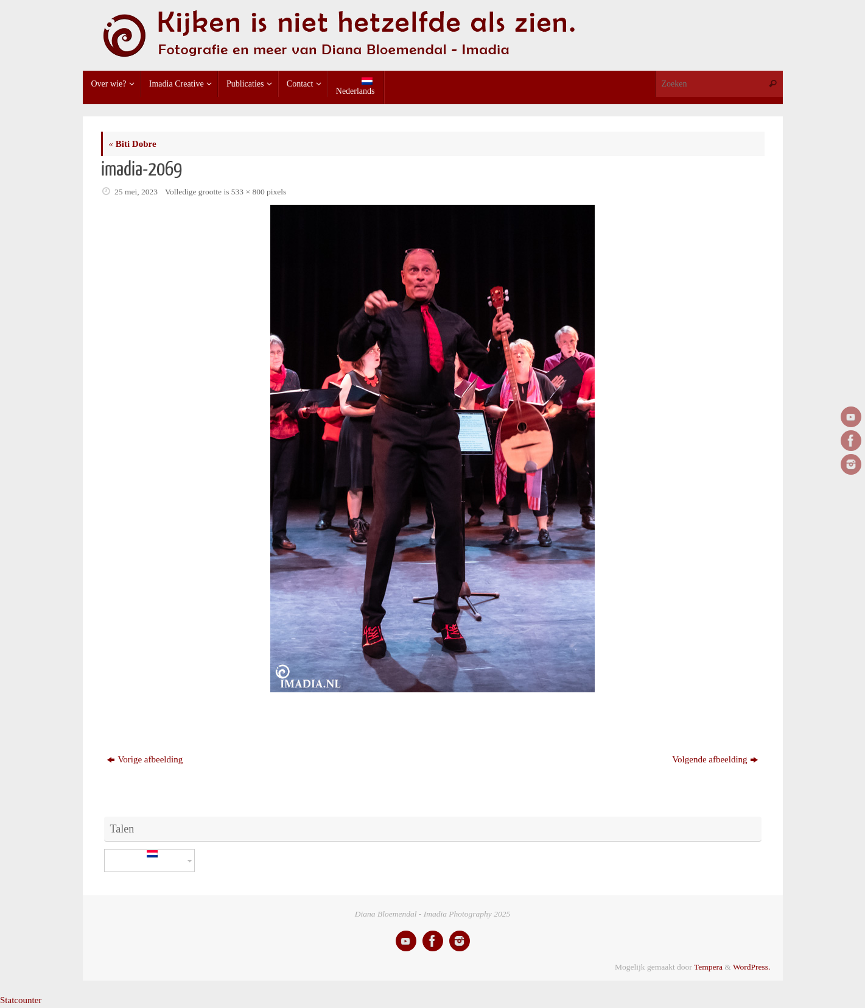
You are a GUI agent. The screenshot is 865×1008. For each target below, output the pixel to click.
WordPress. (752, 966)
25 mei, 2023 (136, 191)
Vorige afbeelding (145, 759)
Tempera (708, 966)
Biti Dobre (132, 144)
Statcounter (20, 1000)
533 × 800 (248, 191)
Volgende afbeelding (714, 759)
